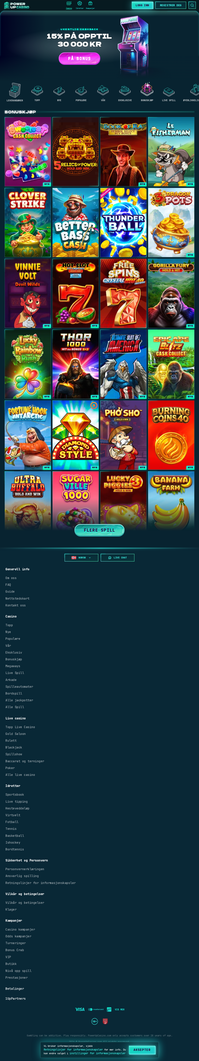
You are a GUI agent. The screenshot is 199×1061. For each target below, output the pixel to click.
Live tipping (16, 802)
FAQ (8, 585)
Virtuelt (12, 815)
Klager (11, 909)
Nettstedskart (17, 598)
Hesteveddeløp (17, 808)
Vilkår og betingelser (24, 903)
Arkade (11, 680)
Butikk (11, 964)
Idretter (80, 5)
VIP (8, 957)
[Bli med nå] (170, 5)
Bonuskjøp (13, 659)
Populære (12, 639)
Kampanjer (90, 5)
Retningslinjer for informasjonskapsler (40, 883)
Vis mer (119, 1009)
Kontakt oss (15, 605)
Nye (8, 632)
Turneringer (15, 943)
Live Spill (14, 673)
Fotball (11, 822)
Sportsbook (14, 795)
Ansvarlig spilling (22, 876)
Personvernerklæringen (24, 869)
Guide (10, 592)
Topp (9, 625)
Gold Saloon (15, 734)
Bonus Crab (14, 950)
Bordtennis (14, 849)
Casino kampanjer (20, 929)
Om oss (11, 578)
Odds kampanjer (18, 936)
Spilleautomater (19, 687)
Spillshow (13, 754)
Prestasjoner (16, 978)
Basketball (14, 836)
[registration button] (80, 1009)
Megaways (12, 666)
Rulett (11, 741)
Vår (8, 646)
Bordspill (13, 693)
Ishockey (12, 842)
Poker (10, 768)
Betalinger (14, 989)
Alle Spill (14, 707)
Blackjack (13, 747)
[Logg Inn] (142, 5)
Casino (69, 5)
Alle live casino (20, 775)
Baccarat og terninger (24, 761)
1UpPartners (15, 999)
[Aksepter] (142, 1050)
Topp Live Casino (20, 727)
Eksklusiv (13, 652)
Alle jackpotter (19, 700)
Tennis (11, 829)
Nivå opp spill (18, 971)
